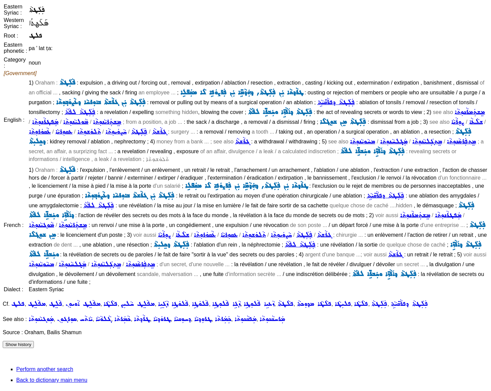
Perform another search (44, 369)
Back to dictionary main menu (51, 380)
